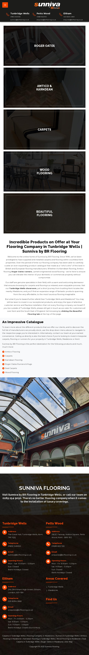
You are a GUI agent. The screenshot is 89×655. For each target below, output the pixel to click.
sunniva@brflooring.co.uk (19, 20)
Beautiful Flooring (44, 213)
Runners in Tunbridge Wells (67, 636)
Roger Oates (44, 46)
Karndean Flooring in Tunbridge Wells (39, 639)
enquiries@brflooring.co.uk (46, 20)
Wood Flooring (44, 171)
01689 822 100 (58, 546)
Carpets (44, 129)
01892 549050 (15, 17)
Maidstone (53, 590)
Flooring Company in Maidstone (40, 636)
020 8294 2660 (69, 17)
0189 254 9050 (12, 498)
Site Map (69, 642)
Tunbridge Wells (55, 587)
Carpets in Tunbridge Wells (13, 636)
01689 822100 (42, 17)
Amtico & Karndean (44, 87)
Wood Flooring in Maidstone (69, 639)
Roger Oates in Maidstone (52, 642)
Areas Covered (57, 578)
